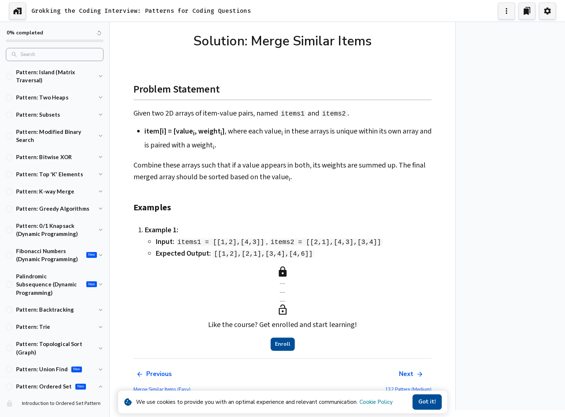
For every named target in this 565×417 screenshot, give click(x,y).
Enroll (283, 344)
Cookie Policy (376, 402)
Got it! (427, 402)
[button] (54, 76)
